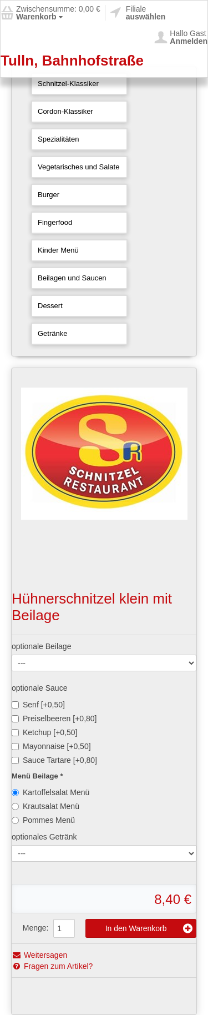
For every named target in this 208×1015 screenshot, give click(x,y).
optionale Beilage (41, 646)
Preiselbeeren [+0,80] (54, 718)
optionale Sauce (39, 688)
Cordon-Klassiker (65, 111)
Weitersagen (39, 955)
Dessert (50, 306)
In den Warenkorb (148, 928)
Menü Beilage (36, 776)
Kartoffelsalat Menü (50, 792)
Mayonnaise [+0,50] (51, 746)
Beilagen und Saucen (72, 278)
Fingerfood (55, 222)
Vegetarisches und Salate (78, 167)
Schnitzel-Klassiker (68, 83)
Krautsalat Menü (45, 806)
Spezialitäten (58, 139)
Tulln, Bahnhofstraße (72, 60)
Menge (35, 927)
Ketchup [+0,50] (44, 732)
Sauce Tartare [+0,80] (54, 760)
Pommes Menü (43, 820)
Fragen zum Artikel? (52, 966)
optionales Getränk (44, 836)
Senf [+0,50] (38, 704)
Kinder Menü (58, 250)
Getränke (52, 333)
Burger (48, 194)
